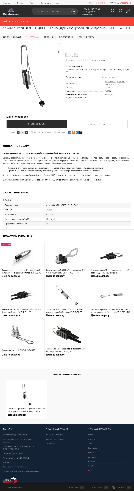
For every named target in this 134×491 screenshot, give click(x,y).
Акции (32, 3)
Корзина (121, 487)
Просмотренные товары (67, 373)
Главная (6, 3)
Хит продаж (50, 443)
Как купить (46, 3)
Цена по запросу (17, 116)
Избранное (98, 487)
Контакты (92, 452)
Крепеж (6, 462)
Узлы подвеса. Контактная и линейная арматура (18, 439)
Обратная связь (12, 487)
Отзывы (19, 3)
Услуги (91, 465)
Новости (91, 461)
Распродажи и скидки (54, 434)
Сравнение (73, 487)
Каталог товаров (15, 21)
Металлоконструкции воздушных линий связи (21, 471)
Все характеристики (110, 77)
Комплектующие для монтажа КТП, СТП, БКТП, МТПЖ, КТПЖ (19, 447)
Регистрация (100, 3)
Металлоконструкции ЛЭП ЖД (15, 434)
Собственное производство (56, 438)
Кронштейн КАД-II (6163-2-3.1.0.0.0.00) (62, 205)
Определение (125, 3)
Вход (91, 3)
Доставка (92, 456)
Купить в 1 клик (97, 124)
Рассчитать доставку (41, 132)
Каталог (91, 469)
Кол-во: (12, 132)
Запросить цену (36, 124)
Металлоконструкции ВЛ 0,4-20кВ (16, 457)
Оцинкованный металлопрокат (15, 466)
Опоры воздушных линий (13, 453)
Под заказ (59, 132)
